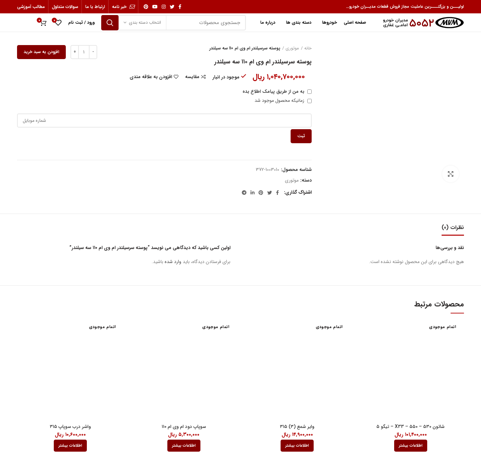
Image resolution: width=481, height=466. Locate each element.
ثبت (301, 136)
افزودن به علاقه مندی (151, 76)
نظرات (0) (453, 227)
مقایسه (192, 76)
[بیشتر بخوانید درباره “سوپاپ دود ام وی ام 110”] (183, 446)
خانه (308, 48)
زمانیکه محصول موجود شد (283, 100)
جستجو (110, 22)
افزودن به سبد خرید (41, 51)
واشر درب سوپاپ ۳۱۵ (70, 427)
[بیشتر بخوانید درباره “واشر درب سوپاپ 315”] (70, 446)
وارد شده (173, 261)
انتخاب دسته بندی (145, 22)
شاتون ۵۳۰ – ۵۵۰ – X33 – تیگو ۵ (410, 427)
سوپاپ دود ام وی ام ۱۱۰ (184, 427)
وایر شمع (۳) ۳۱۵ (297, 427)
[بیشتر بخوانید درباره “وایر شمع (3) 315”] (297, 446)
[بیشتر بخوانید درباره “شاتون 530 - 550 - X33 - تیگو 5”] (410, 446)
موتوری (292, 48)
